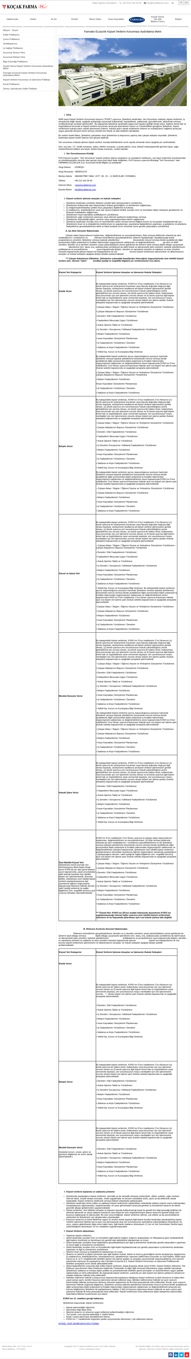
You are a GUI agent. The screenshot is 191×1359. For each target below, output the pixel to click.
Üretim (33, 15)
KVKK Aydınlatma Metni (90, 1349)
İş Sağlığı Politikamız (13, 48)
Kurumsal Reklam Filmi (14, 57)
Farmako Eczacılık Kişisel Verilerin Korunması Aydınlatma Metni (25, 74)
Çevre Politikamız (11, 39)
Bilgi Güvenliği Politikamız (15, 61)
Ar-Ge (54, 15)
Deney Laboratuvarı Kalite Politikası (20, 88)
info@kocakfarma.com (157, 3)
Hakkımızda (12, 15)
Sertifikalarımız (10, 43)
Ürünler (74, 15)
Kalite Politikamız (11, 35)
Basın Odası (95, 15)
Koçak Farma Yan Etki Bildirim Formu (157, 17)
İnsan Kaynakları (116, 15)
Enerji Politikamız (11, 84)
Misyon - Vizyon (10, 30)
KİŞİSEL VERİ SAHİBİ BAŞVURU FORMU (78, 1323)
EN (186, 2)
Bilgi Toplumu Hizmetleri (104, 3)
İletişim (178, 15)
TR (181, 2)
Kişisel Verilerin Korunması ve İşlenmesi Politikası (26, 79)
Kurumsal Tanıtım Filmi (14, 52)
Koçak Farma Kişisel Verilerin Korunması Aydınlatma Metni (28, 67)
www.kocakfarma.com (85, 185)
